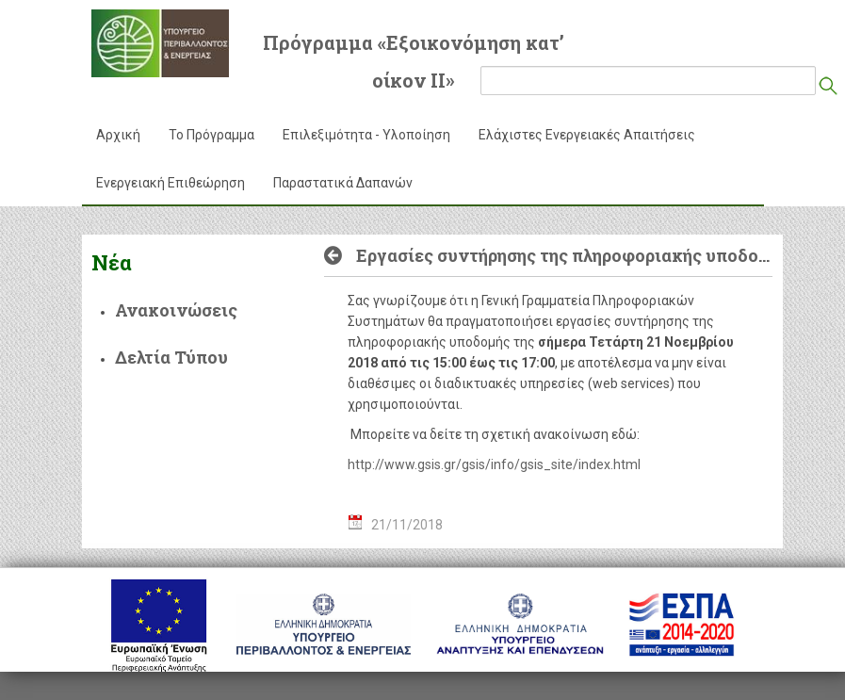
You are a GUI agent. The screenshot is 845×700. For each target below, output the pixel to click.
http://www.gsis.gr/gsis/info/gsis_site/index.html (494, 464)
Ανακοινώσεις (176, 310)
